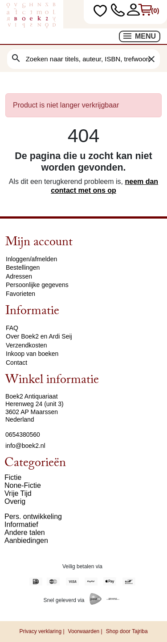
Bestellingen (23, 267)
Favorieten (20, 293)
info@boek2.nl (25, 445)
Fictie (12, 477)
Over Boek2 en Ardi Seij (39, 336)
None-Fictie (22, 485)
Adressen (19, 276)
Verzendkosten (26, 345)
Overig (14, 501)
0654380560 (22, 434)
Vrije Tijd (18, 493)
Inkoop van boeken (32, 353)
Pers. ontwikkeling (33, 516)
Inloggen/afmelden (31, 259)
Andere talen (24, 532)
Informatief (21, 524)
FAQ (12, 327)
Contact (16, 362)
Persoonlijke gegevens (37, 284)
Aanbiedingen (26, 540)
